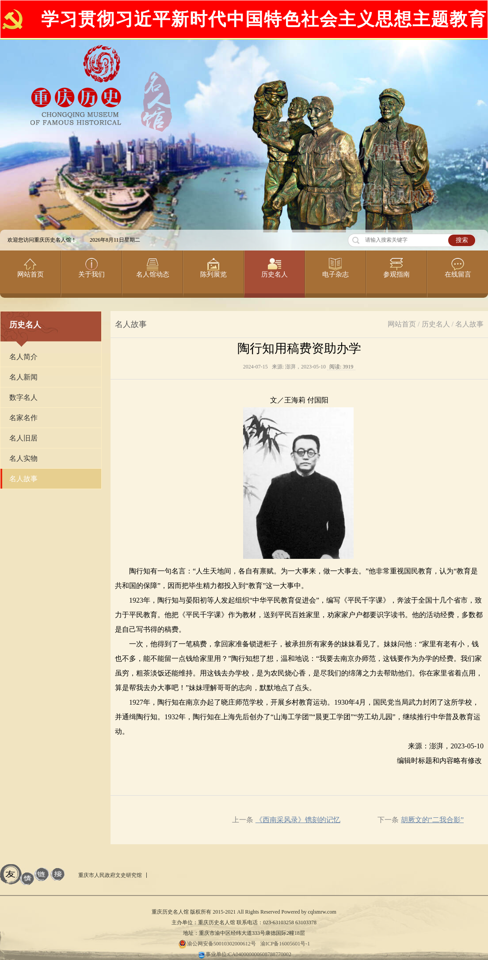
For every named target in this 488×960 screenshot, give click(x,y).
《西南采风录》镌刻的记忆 (297, 819)
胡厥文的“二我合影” (432, 819)
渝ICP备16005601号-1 (285, 944)
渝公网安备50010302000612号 (217, 944)
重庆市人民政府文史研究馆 (110, 875)
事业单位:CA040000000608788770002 (244, 954)
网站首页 (402, 324)
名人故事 (469, 324)
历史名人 (436, 324)
